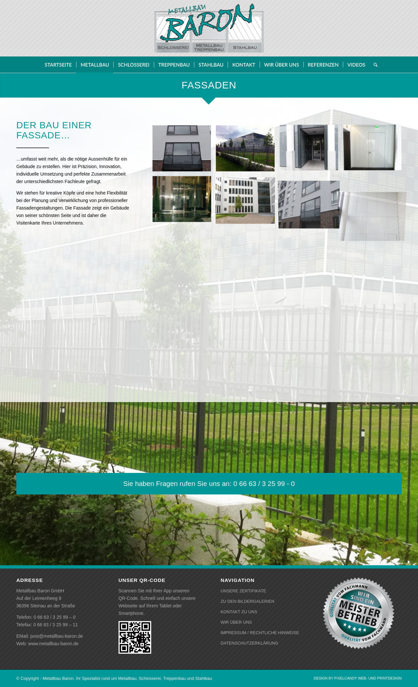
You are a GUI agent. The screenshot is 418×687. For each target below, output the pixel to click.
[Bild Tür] (311, 154)
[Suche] (373, 64)
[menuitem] (58, 64)
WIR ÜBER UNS (236, 622)
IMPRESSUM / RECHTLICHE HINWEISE (259, 632)
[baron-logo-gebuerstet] (209, 28)
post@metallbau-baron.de (56, 636)
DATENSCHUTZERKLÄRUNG (249, 643)
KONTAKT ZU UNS (238, 611)
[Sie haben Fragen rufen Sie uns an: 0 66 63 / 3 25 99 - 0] (209, 483)
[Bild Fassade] (184, 154)
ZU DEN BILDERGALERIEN (247, 601)
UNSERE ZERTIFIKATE (243, 590)
